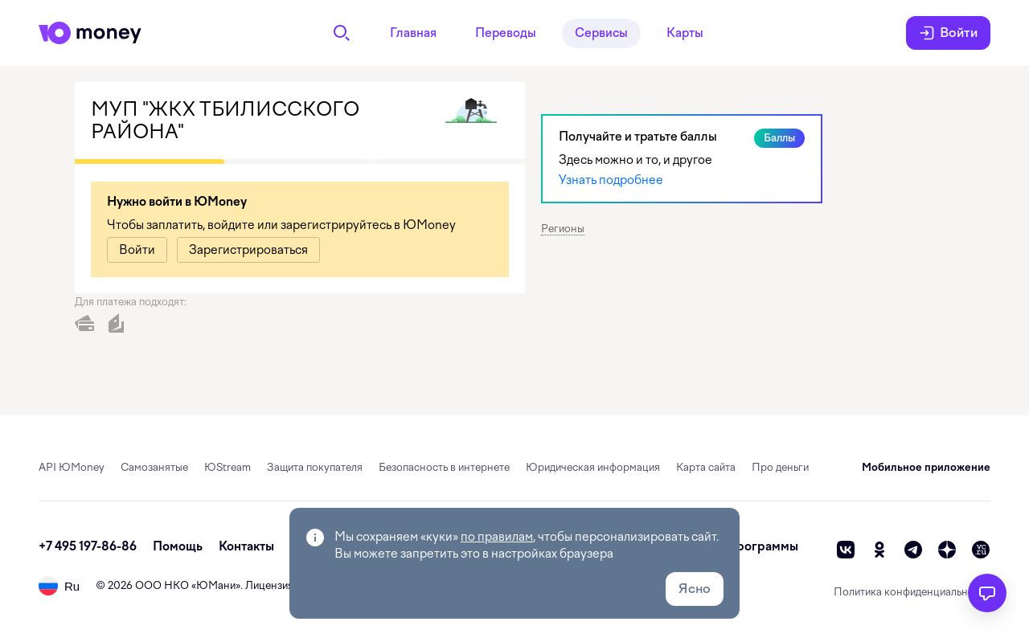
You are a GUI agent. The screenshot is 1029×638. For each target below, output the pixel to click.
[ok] (879, 549)
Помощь (178, 546)
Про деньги (780, 467)
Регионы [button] (562, 229)
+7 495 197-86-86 (88, 546)
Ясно (694, 588)
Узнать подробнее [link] (611, 180)
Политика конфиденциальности (912, 592)
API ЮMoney (72, 467)
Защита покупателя (315, 467)
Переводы (505, 33)
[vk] (845, 549)
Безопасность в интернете (444, 467)
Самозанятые (154, 467)
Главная (413, 33)
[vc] (980, 549)
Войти (948, 33)
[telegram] (913, 549)
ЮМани (216, 585)
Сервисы (601, 33)
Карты (684, 33)
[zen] (947, 549)
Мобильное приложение (926, 467)
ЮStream (227, 467)
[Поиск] (341, 33)
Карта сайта (706, 467)
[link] (137, 250)
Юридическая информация (593, 467)
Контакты (246, 546)
